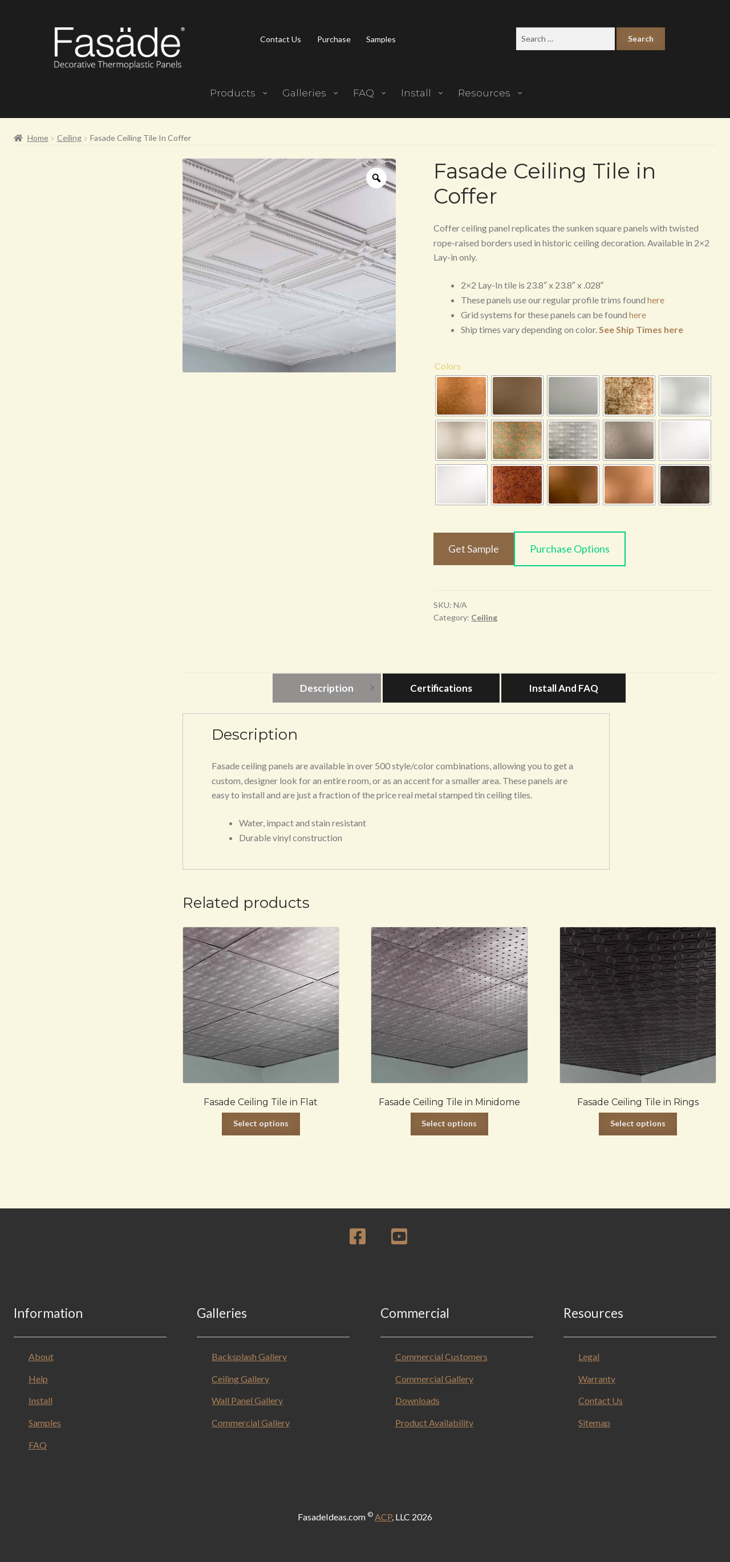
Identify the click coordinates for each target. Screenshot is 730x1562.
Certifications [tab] (441, 688)
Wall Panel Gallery (247, 1400)
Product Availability (434, 1422)
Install (40, 1400)
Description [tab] (327, 688)
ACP (383, 1516)
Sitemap (594, 1422)
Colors (448, 365)
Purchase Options (570, 548)
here (655, 299)
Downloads (417, 1400)
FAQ (38, 1444)
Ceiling (69, 138)
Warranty (596, 1378)
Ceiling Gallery (240, 1378)
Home (37, 138)
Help (38, 1378)
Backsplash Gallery (249, 1356)
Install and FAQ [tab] (563, 688)
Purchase (334, 39)
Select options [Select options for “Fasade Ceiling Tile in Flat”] (261, 1123)
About (41, 1356)
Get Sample (473, 548)
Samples (381, 39)
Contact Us (280, 39)
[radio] (461, 396)
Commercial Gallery (251, 1422)
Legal (588, 1356)
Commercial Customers (441, 1356)
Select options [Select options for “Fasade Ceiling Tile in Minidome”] (449, 1123)
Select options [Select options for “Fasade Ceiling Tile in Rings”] (638, 1123)
